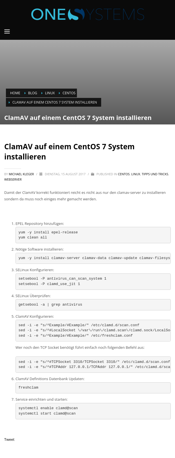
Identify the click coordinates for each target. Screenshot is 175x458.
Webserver (13, 179)
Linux (135, 174)
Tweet (9, 439)
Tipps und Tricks (155, 174)
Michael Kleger (22, 174)
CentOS (124, 174)
